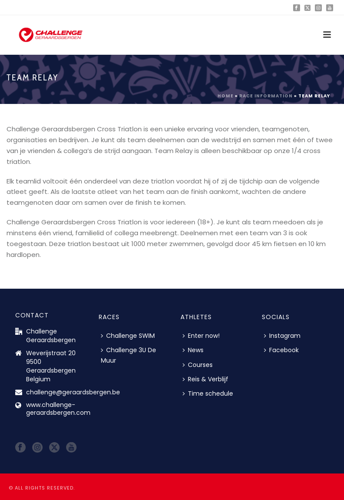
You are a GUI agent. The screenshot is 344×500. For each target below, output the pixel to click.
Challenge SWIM (128, 335)
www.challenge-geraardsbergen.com (58, 409)
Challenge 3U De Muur (128, 355)
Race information (266, 96)
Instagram (282, 335)
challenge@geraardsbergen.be (73, 392)
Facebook (281, 350)
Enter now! (201, 335)
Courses (198, 364)
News (193, 350)
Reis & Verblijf (205, 379)
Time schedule (208, 393)
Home (225, 96)
